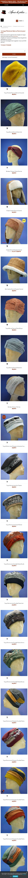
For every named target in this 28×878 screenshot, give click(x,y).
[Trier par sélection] (14, 51)
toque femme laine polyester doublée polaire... (14, 721)
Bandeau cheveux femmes (14, 407)
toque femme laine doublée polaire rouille (14, 564)
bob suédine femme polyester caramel (14, 289)
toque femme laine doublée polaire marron (14, 642)
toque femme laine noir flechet (14, 485)
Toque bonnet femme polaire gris (14, 368)
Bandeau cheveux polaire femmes (14, 171)
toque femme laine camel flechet (14, 525)
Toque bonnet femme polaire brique (14, 328)
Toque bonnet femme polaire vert (14, 132)
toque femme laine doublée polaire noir (14, 603)
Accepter (15, 876)
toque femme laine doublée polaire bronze (14, 682)
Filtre (14, 54)
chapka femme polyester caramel (14, 250)
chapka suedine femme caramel (14, 210)
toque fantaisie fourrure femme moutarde (14, 93)
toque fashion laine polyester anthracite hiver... (14, 446)
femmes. (15, 36)
